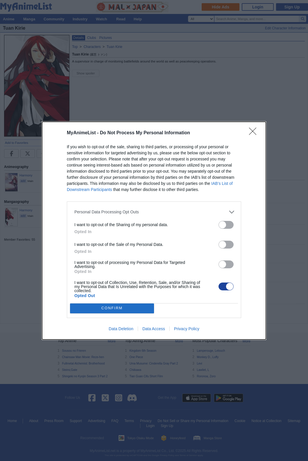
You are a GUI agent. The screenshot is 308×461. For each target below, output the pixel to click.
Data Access (153, 328)
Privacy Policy (186, 328)
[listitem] (154, 212)
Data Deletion (121, 328)
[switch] (226, 225)
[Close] (254, 133)
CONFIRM (112, 308)
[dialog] (154, 231)
